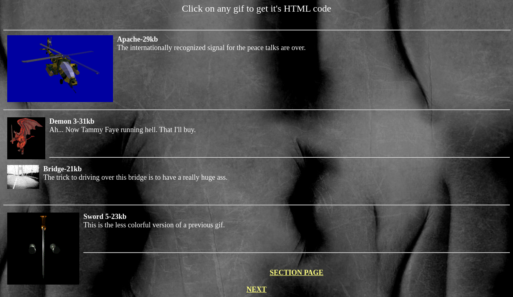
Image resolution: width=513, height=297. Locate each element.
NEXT (256, 289)
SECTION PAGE (296, 273)
